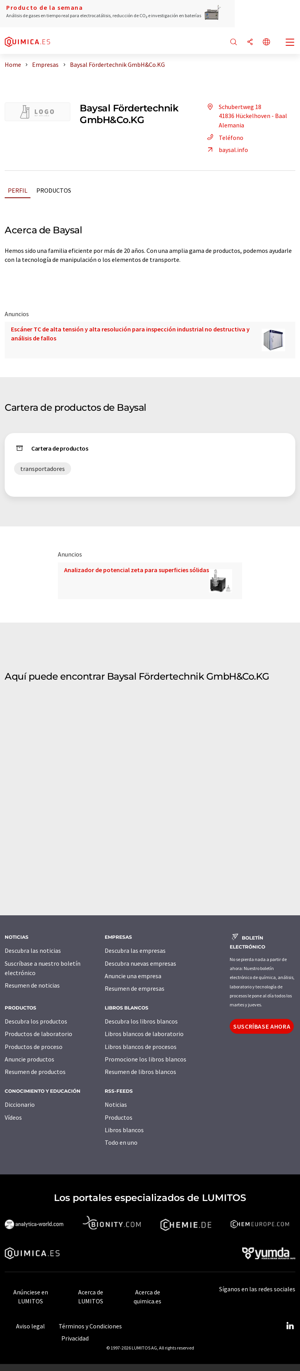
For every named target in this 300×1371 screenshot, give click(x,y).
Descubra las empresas (135, 950)
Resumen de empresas (134, 988)
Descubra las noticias (33, 950)
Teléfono (224, 137)
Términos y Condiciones (90, 1326)
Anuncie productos (29, 1059)
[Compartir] (250, 42)
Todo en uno (121, 1142)
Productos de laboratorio (38, 1034)
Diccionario (20, 1104)
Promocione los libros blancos (145, 1059)
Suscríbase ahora (261, 1026)
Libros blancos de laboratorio (144, 1034)
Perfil (17, 190)
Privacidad (75, 1338)
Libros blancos (124, 1130)
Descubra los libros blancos (141, 1021)
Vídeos (13, 1117)
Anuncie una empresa (133, 976)
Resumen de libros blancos (140, 1072)
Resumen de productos (35, 1072)
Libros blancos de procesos (141, 1047)
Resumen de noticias (32, 985)
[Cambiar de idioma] (266, 42)
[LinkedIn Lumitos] (289, 1326)
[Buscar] (233, 42)
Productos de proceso (33, 1047)
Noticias (116, 1104)
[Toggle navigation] (290, 43)
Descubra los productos (36, 1021)
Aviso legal (30, 1326)
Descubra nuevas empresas (140, 963)
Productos (53, 190)
